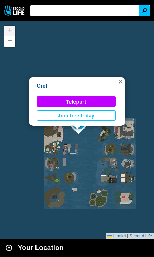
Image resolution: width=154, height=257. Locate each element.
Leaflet (116, 235)
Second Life (15, 10)
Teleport (76, 102)
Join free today (76, 116)
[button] (120, 81)
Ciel (42, 86)
